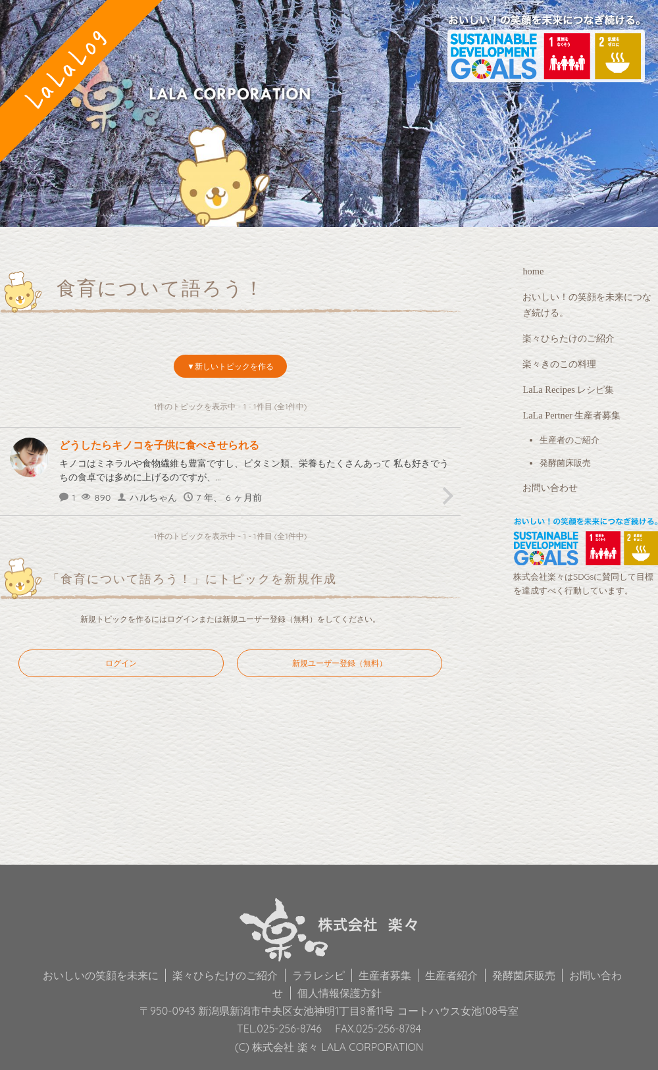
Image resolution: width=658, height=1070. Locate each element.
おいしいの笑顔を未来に (101, 975)
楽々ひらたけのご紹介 (568, 338)
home (533, 271)
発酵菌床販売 (565, 463)
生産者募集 (385, 975)
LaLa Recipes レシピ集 (568, 389)
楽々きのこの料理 (559, 364)
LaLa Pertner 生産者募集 (571, 415)
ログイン (183, 619)
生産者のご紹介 (569, 440)
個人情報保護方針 (339, 993)
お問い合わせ (550, 487)
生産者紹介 (451, 975)
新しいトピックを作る (234, 366)
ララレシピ (318, 975)
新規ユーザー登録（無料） (269, 619)
